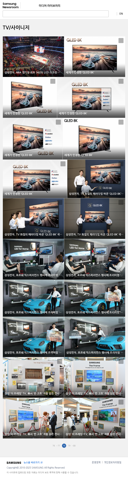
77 (59, 445)
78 (64, 445)
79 (69, 445)
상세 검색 (113, 13)
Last (85, 446)
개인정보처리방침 (112, 462)
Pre (48, 446)
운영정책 (96, 462)
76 (53, 445)
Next (80, 446)
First (43, 446)
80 (74, 445)
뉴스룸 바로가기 (32, 462)
